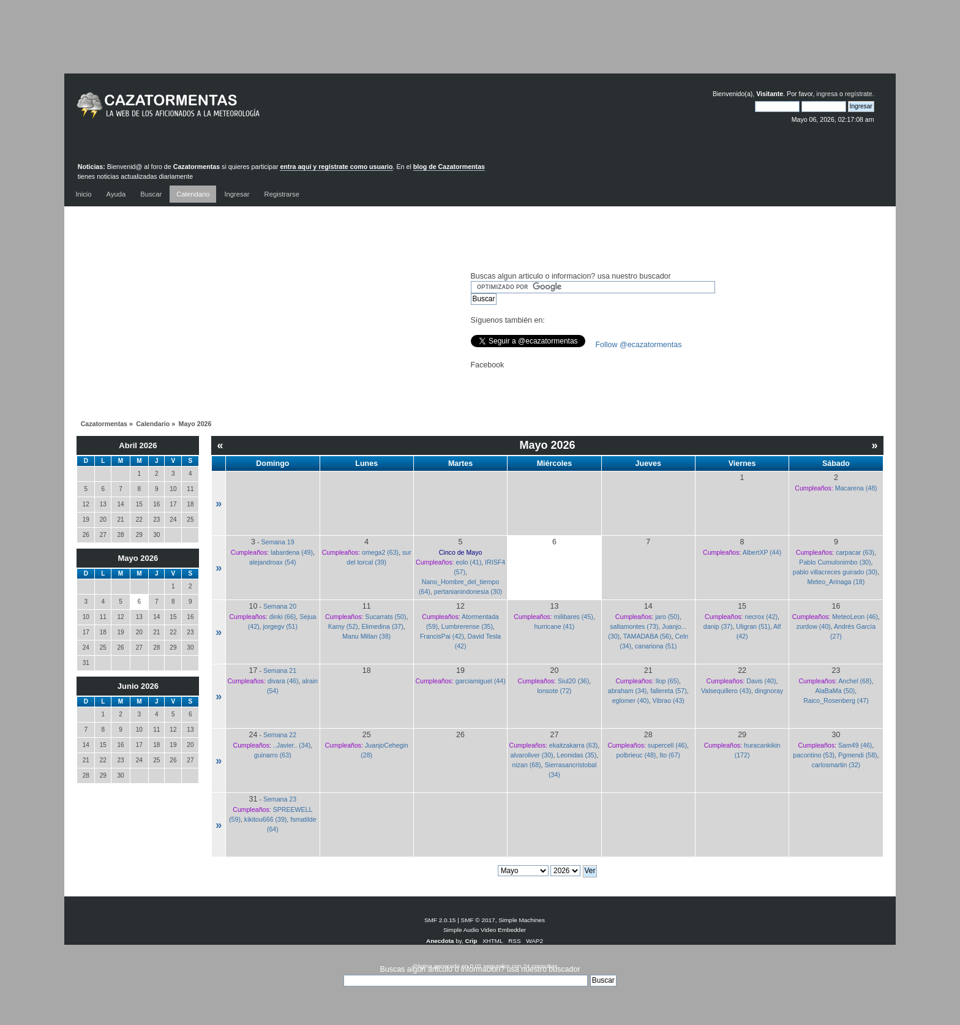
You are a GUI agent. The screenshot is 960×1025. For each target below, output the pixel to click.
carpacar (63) (855, 552)
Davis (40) (761, 681)
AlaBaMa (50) (835, 690)
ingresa (827, 93)
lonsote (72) (554, 690)
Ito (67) (669, 755)
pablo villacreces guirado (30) (835, 572)
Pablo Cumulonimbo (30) (835, 562)
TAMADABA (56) (647, 636)
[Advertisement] (480, 45)
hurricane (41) (554, 626)
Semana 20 (279, 606)
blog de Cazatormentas (449, 166)
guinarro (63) (272, 755)
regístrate (858, 93)
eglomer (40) (630, 700)
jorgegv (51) (280, 626)
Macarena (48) (856, 488)
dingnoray (769, 690)
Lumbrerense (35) (467, 626)
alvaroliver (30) (532, 755)
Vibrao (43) (668, 700)
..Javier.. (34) (291, 745)
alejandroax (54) (272, 562)
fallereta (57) (668, 690)
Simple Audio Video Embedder (484, 929)
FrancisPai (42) (442, 636)
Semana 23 (279, 799)
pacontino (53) (813, 755)
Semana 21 (279, 670)
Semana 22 (279, 734)
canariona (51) (656, 646)
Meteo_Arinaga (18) (836, 581)
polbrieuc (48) (636, 755)
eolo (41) (468, 562)
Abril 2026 (138, 445)
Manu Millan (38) (366, 636)
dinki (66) (282, 616)
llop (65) (667, 681)
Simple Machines (521, 920)
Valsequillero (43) (726, 690)
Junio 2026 (138, 686)
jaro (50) (667, 616)
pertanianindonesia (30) (468, 591)
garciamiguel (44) (481, 681)
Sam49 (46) (855, 745)
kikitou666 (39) (265, 819)
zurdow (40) (814, 626)
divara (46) (283, 681)
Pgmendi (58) (857, 755)
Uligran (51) (753, 626)
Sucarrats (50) (385, 616)
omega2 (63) (380, 552)
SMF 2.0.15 (440, 920)
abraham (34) (627, 690)
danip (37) (718, 626)
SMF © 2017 (478, 920)
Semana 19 (277, 542)
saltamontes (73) (634, 626)
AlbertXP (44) (762, 552)
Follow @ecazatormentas (639, 344)
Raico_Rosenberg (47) (836, 700)
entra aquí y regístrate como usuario (336, 166)
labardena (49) (292, 552)
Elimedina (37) (382, 626)
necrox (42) (761, 616)
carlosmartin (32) (836, 764)
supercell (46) (667, 745)
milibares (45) (573, 616)
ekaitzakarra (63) (573, 745)
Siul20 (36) (573, 681)
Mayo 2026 (138, 558)
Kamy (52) (343, 626)
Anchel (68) (854, 681)
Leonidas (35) (576, 755)
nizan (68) (526, 764)
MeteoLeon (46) (855, 616)
